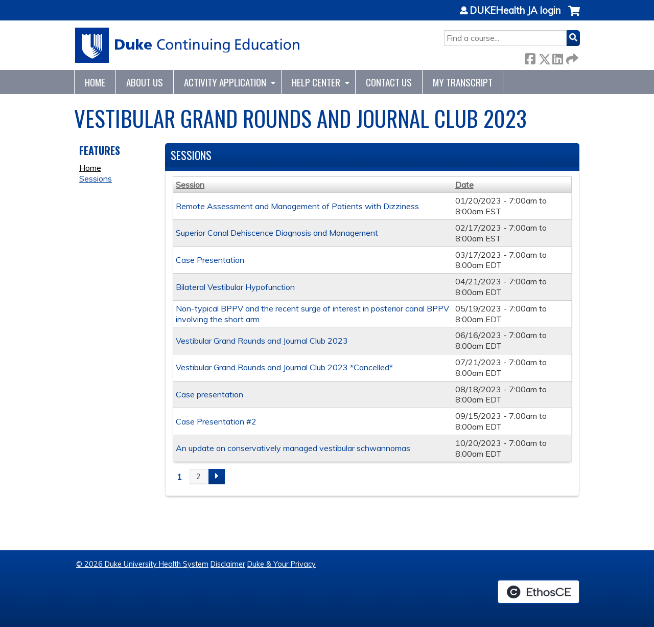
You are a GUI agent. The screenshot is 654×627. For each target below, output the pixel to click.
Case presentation (209, 394)
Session (190, 185)
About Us (144, 82)
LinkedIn (557, 57)
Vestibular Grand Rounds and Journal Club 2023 (262, 340)
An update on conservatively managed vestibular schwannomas (293, 448)
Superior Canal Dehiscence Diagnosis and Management (277, 233)
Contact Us (389, 82)
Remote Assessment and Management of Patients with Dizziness (297, 206)
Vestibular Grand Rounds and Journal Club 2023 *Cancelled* (284, 367)
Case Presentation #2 (216, 421)
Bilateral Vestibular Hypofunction (235, 287)
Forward (571, 57)
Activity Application (225, 82)
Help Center (316, 82)
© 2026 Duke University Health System (142, 564)
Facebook (530, 57)
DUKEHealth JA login (515, 10)
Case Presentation (210, 260)
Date (464, 185)
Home (95, 82)
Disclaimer (228, 564)
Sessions (95, 178)
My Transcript (463, 82)
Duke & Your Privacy (281, 564)
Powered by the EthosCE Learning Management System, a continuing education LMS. (538, 591)
